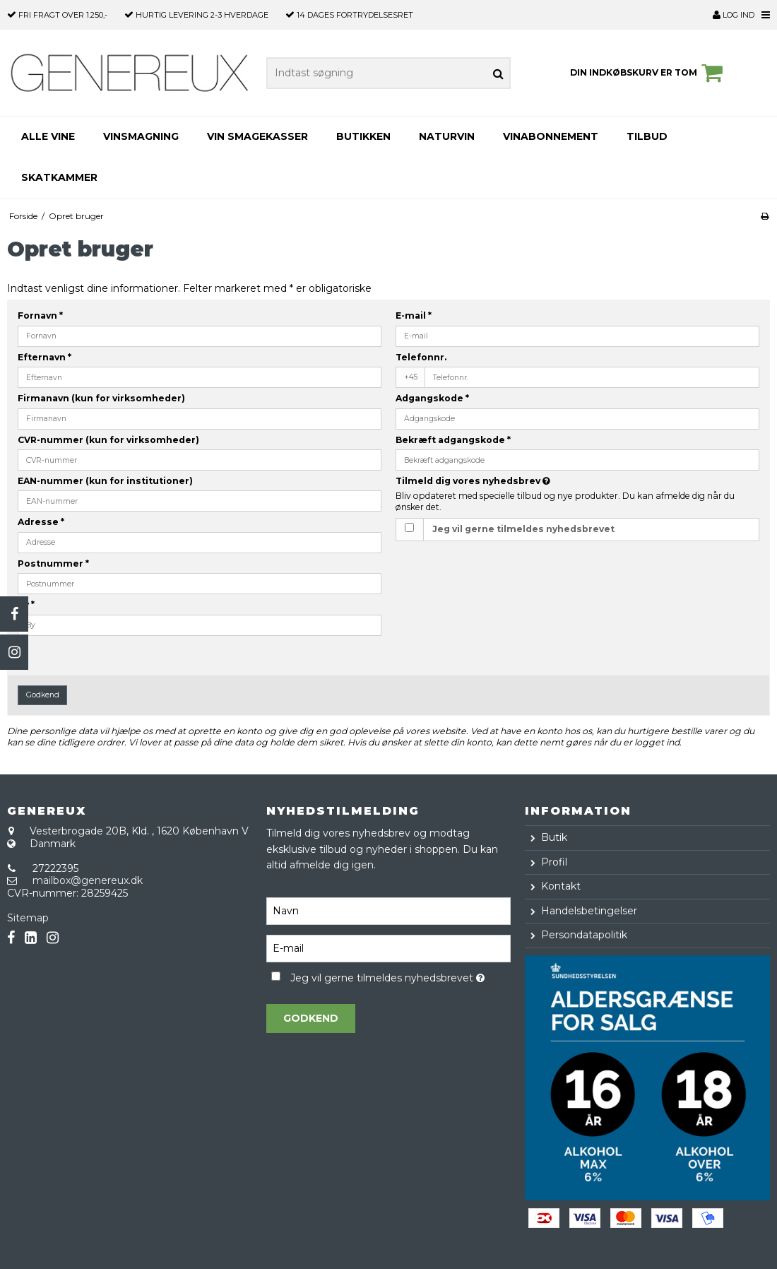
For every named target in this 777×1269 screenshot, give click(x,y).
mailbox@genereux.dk (87, 880)
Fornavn (40, 315)
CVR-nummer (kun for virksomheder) (108, 440)
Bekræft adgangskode (453, 440)
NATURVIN (447, 136)
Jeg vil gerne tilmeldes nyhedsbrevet (523, 529)
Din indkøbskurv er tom (648, 72)
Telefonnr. (421, 357)
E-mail (414, 315)
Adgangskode (432, 398)
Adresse (41, 522)
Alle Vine (48, 136)
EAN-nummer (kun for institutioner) (105, 481)
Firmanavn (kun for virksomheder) (101, 398)
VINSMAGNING (141, 136)
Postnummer (53, 563)
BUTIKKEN (363, 136)
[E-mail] (388, 947)
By (26, 604)
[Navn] (388, 910)
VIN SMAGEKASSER (257, 136)
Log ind (733, 15)
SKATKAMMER (59, 177)
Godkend (42, 695)
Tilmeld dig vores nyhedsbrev (508, 481)
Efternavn (44, 357)
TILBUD (647, 136)
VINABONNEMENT (550, 136)
